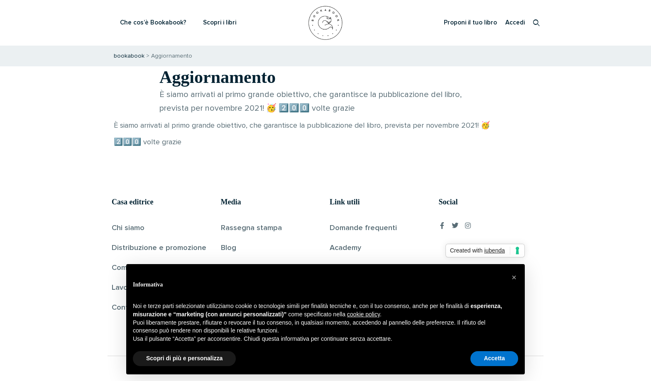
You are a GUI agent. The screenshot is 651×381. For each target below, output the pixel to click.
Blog (228, 248)
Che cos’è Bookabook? (153, 22)
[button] (514, 277)
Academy (345, 248)
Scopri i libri (219, 22)
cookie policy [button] (363, 314)
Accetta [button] (494, 358)
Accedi (515, 22)
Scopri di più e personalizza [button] (184, 358)
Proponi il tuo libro (470, 22)
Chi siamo (128, 228)
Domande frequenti (363, 228)
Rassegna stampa (251, 228)
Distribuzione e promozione (159, 248)
